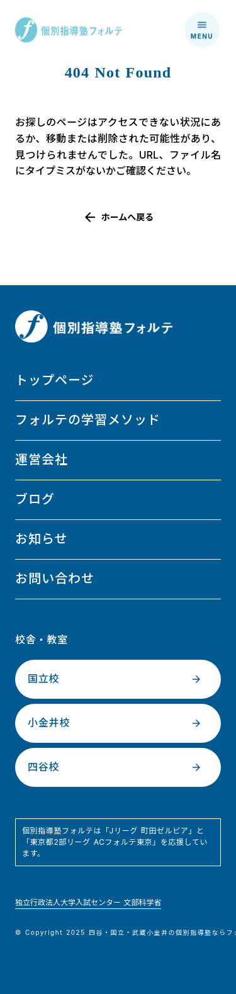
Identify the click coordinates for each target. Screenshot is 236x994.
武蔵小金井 (150, 932)
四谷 (96, 932)
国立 (118, 932)
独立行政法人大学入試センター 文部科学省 (88, 902)
